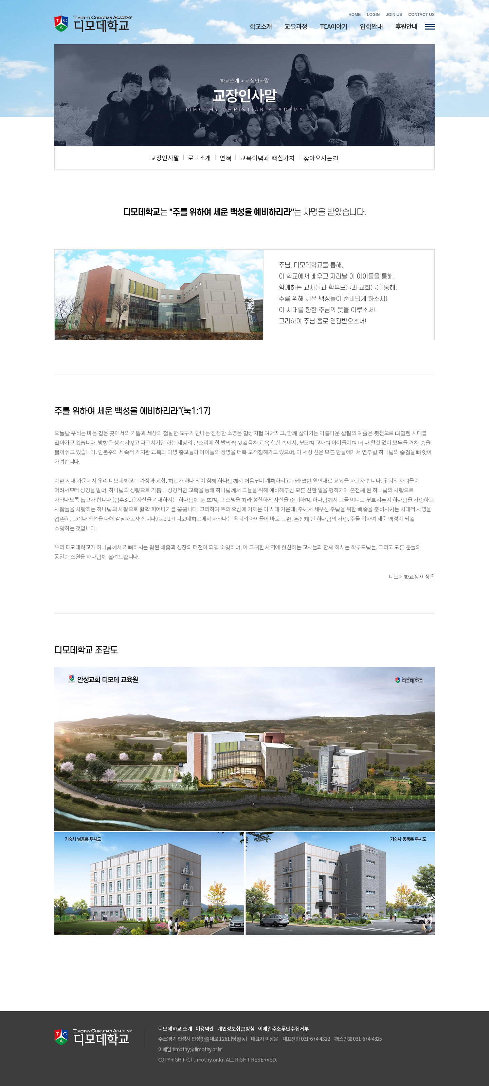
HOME (354, 14)
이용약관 (205, 1028)
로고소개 (199, 157)
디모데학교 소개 (175, 1028)
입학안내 (371, 26)
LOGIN (373, 14)
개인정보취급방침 (236, 1028)
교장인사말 (164, 157)
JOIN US (394, 14)
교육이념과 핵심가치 (267, 157)
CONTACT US (421, 14)
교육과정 (296, 26)
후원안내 (406, 26)
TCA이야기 (333, 26)
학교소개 (260, 26)
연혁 (226, 157)
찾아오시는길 (321, 157)
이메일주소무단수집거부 (283, 1028)
